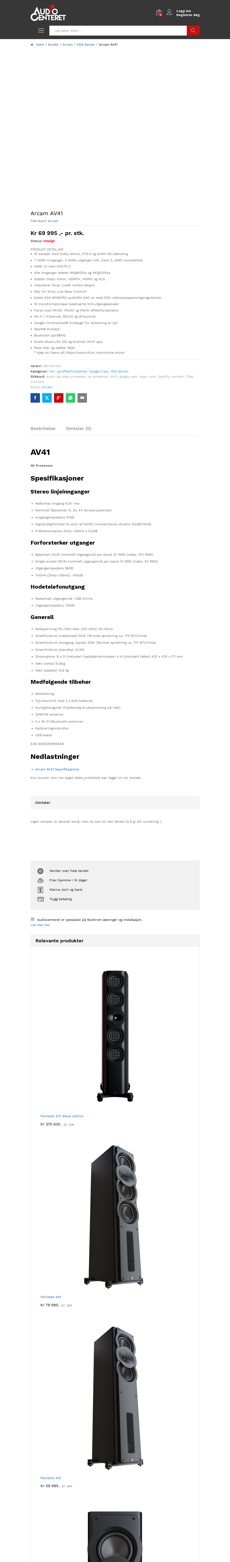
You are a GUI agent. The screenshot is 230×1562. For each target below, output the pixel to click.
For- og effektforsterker (68, 371)
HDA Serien (119, 371)
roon (152, 376)
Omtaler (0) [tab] (78, 428)
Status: (36, 241)
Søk (193, 31)
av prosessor (98, 376)
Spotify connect (171, 376)
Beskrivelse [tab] (43, 428)
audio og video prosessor (66, 376)
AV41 (113, 376)
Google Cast (98, 371)
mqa (142, 376)
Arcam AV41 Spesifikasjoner (57, 769)
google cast (128, 376)
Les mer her (40, 925)
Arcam (53, 221)
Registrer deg (188, 15)
